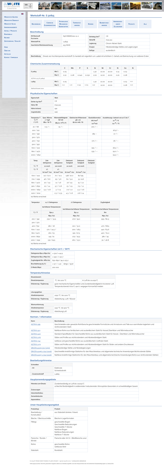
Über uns (7, 50)
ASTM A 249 (36, 334)
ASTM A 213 (35, 330)
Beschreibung (36, 24)
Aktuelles (7, 54)
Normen (90, 24)
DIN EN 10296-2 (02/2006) (41, 351)
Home (6, 47)
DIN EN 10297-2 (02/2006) (41, 355)
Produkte (131, 24)
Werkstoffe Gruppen (11, 17)
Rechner (7, 37)
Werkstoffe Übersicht (11, 20)
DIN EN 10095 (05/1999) (40, 348)
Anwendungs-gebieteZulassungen (117, 24)
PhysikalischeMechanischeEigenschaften (63, 24)
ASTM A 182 (35, 324)
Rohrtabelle (8, 34)
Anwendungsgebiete (10, 27)
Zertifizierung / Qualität (12, 41)
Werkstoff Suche (10, 24)
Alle (145, 24)
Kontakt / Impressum (11, 57)
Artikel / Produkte (10, 31)
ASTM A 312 (35, 341)
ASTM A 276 (36, 337)
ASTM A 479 (36, 344)
